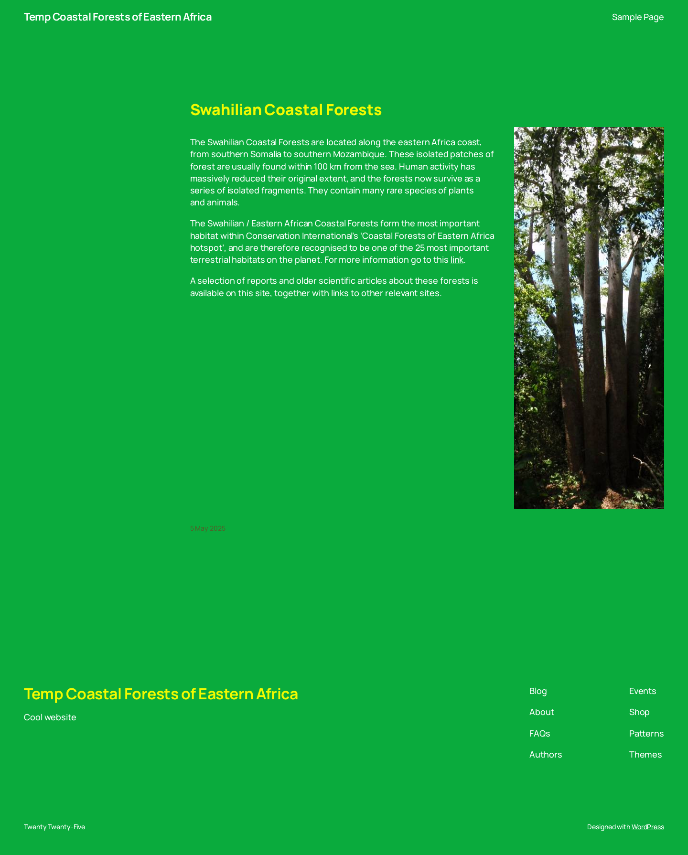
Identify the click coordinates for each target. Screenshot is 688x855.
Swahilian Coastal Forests (286, 109)
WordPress (648, 826)
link (457, 259)
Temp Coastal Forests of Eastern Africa (118, 17)
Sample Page (638, 16)
